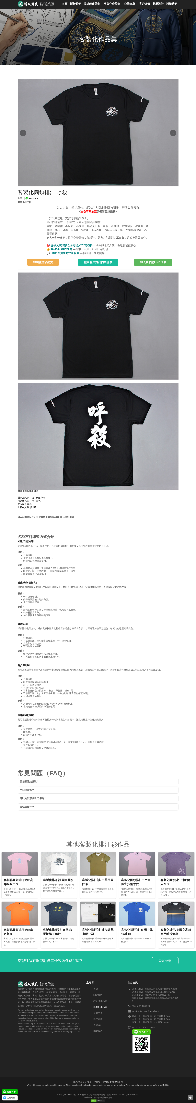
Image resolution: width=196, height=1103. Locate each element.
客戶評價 (97, 1019)
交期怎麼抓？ (27, 790)
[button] (190, 1097)
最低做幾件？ (27, 807)
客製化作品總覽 (43, 262)
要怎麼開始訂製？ (29, 781)
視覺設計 (97, 1025)
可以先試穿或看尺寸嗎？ (33, 798)
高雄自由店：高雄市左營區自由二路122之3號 (153, 991)
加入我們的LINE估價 (153, 262)
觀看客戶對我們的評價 (98, 262)
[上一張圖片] (23, 133)
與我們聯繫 (165, 960)
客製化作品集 (100, 1007)
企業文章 (97, 1013)
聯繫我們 (97, 1031)
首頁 (95, 989)
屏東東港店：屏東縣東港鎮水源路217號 (151, 995)
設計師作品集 (100, 1001)
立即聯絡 (11, 1098)
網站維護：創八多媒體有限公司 (98, 1097)
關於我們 (97, 995)
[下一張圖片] (173, 133)
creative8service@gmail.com (145, 1011)
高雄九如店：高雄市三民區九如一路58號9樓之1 (154, 989)
